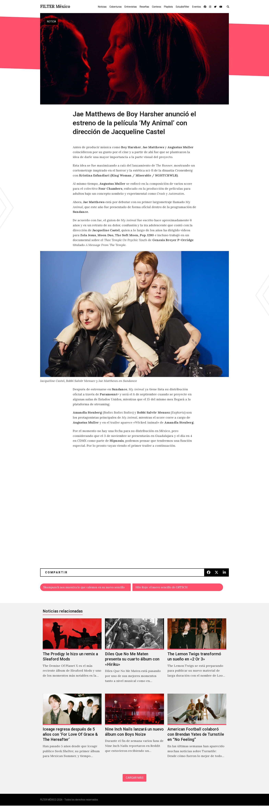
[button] (228, 6)
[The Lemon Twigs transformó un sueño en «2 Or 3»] (196, 655)
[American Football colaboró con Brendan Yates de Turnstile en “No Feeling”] (196, 730)
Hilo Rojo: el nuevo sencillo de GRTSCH (165, 587)
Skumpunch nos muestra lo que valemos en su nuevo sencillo (87, 587)
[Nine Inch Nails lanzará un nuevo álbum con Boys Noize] (134, 730)
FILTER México (55, 6)
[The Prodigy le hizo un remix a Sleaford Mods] (72, 655)
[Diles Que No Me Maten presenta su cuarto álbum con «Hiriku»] (134, 655)
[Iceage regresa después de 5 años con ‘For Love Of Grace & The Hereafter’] (72, 730)
